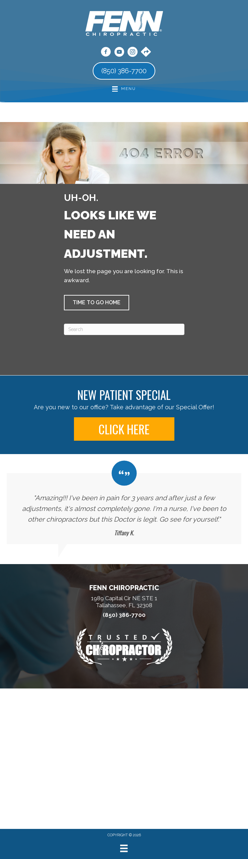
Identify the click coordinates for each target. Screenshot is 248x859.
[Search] (124, 329)
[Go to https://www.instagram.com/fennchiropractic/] (133, 53)
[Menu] (124, 848)
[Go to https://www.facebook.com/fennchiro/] (106, 53)
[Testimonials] (124, 502)
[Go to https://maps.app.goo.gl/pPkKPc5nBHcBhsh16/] (146, 52)
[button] (96, 302)
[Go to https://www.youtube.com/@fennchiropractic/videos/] (119, 53)
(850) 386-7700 (124, 615)
